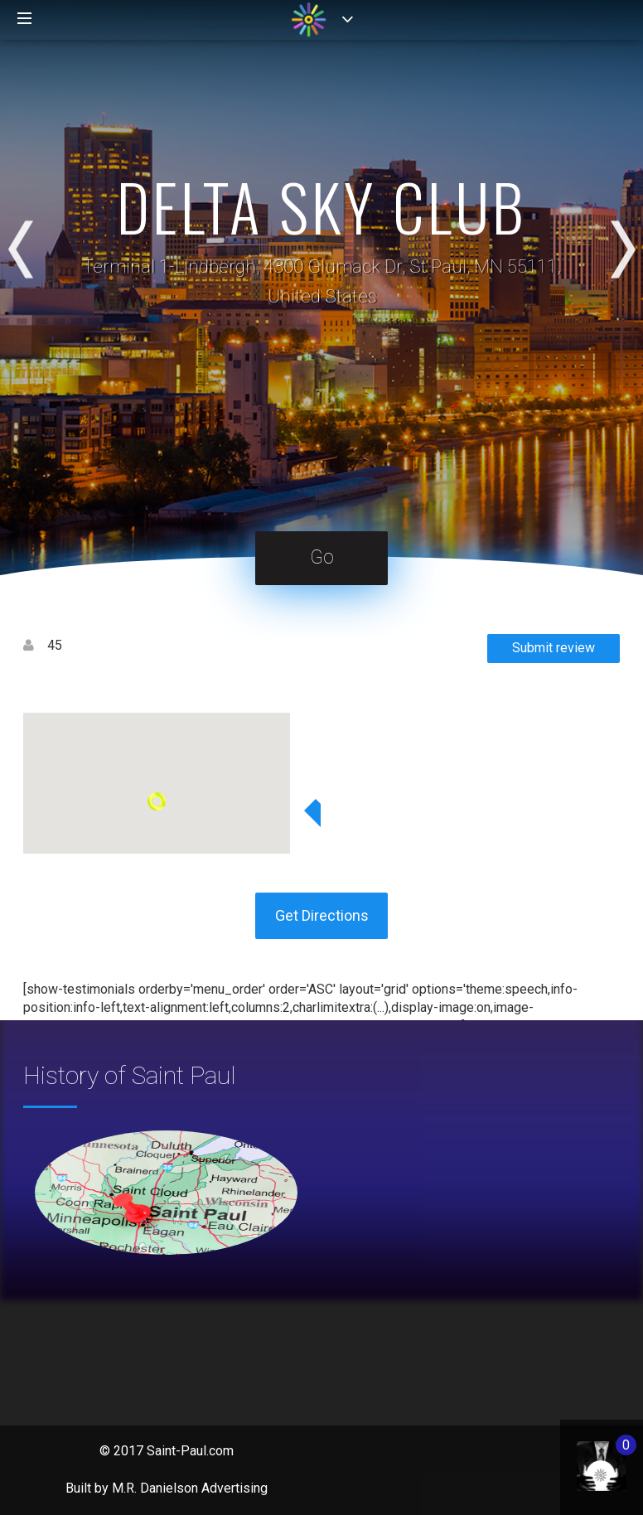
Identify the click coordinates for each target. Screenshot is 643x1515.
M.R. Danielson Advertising (190, 1488)
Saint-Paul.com (190, 1451)
